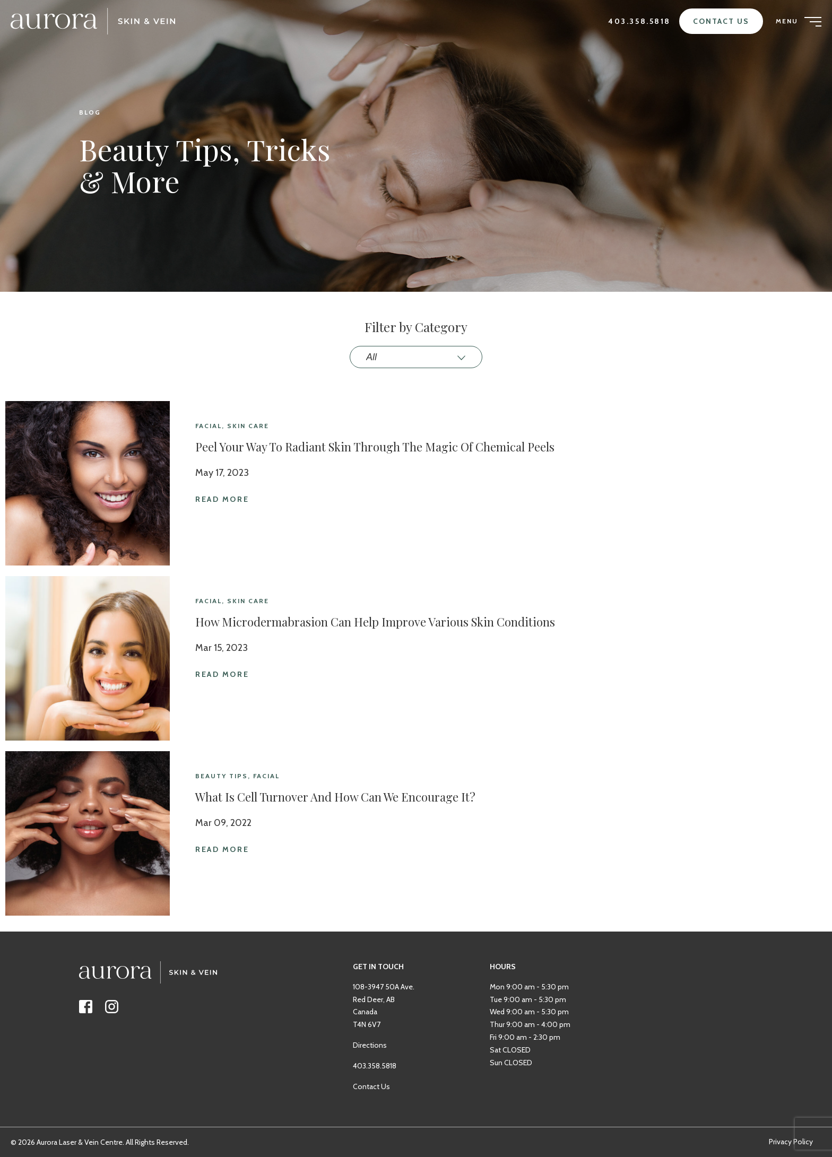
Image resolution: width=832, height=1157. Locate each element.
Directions (370, 1061)
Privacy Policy (791, 1141)
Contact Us (721, 21)
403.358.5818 (639, 21)
